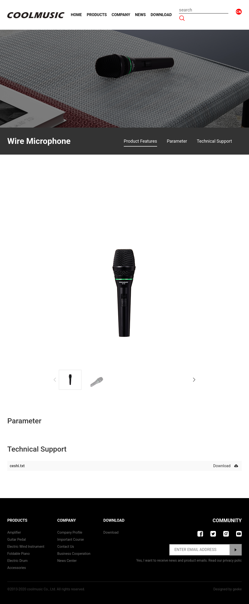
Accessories (16, 568)
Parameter (177, 141)
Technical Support (214, 141)
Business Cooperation (73, 554)
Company (121, 14)
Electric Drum (17, 561)
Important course (70, 539)
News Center (67, 561)
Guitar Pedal (16, 539)
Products (97, 14)
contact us (65, 546)
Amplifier (14, 532)
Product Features (140, 141)
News (140, 14)
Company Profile (69, 532)
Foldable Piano (18, 554)
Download (161, 14)
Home (76, 14)
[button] (194, 379)
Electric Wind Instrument (25, 546)
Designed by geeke (227, 589)
